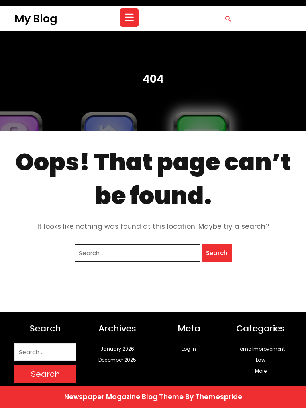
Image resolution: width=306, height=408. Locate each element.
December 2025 (117, 360)
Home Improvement (261, 348)
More (261, 371)
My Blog (35, 18)
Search (217, 253)
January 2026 (117, 348)
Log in (189, 348)
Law (260, 360)
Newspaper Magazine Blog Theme (124, 397)
